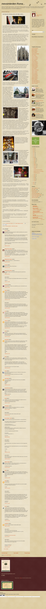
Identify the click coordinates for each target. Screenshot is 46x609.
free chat (9, 545)
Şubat (35, 179)
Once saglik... (34, 189)
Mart (34, 177)
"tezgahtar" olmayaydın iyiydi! (37, 209)
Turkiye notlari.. (34, 192)
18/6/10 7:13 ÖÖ (7, 281)
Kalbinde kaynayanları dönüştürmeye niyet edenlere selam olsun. (38, 212)
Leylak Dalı (6, 284)
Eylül (34, 162)
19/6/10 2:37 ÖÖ (7, 452)
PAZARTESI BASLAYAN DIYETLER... (39, 101)
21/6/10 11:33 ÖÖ (7, 477)
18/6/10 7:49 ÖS (7, 409)
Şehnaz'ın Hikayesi (35, 83)
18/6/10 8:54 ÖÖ (7, 308)
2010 (34, 157)
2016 (34, 149)
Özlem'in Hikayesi (34, 79)
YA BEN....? (35, 168)
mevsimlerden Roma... (13, 3)
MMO (5, 470)
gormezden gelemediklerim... (36, 193)
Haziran (35, 167)
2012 (34, 154)
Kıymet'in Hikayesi (34, 67)
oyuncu (6, 230)
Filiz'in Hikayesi (34, 60)
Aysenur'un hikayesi (35, 48)
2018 (34, 148)
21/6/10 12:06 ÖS (7, 488)
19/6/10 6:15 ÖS (7, 458)
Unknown (6, 320)
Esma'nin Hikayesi (34, 59)
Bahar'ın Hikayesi (34, 49)
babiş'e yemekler (35, 208)
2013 (34, 152)
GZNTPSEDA (7, 378)
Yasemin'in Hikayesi (35, 75)
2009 (34, 182)
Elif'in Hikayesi (34, 55)
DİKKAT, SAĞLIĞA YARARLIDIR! (37, 218)
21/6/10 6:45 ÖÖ (7, 467)
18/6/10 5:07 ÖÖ (7, 267)
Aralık (35, 158)
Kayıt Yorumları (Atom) (7, 555)
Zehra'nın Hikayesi (34, 76)
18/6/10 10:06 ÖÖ (7, 375)
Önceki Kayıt (27, 553)
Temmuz (35, 165)
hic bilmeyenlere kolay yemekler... (37, 194)
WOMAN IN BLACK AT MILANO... (39, 171)
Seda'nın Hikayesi (34, 71)
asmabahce (6, 523)
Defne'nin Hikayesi (34, 51)
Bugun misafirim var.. (35, 188)
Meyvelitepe (7, 339)
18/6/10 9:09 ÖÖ (7, 317)
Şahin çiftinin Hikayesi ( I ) (36, 80)
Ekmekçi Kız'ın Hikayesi (35, 53)
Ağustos (35, 164)
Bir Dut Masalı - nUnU (8, 418)
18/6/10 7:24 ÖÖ (7, 287)
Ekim (34, 161)
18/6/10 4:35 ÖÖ (7, 245)
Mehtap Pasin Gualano (8, 248)
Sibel (5, 356)
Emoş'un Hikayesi (34, 56)
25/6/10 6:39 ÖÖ (7, 520)
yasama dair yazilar (35, 197)
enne (5, 311)
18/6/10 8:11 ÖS (7, 415)
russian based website (12, 535)
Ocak (34, 180)
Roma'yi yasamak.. (35, 190)
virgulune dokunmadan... (35, 196)
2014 (34, 151)
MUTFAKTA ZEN (35, 217)
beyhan (6, 290)
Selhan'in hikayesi (34, 72)
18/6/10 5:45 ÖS (7, 395)
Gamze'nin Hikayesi (35, 63)
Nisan (35, 176)
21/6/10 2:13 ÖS (7, 503)
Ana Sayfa (16, 553)
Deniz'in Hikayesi (34, 52)
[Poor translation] (3, 595)
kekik (5, 480)
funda (6, 398)
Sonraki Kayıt (4, 553)
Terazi (6, 506)
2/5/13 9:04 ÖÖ (7, 536)
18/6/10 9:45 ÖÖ (7, 336)
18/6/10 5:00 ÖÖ (7, 261)
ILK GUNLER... (38, 107)
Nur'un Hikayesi (34, 68)
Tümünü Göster (42, 219)
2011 (34, 155)
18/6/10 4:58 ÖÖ (7, 256)
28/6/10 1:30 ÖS (7, 526)
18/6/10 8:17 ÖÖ (7, 299)
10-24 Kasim (38, 113)
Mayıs (35, 174)
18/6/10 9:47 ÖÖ (7, 353)
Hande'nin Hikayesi (35, 64)
